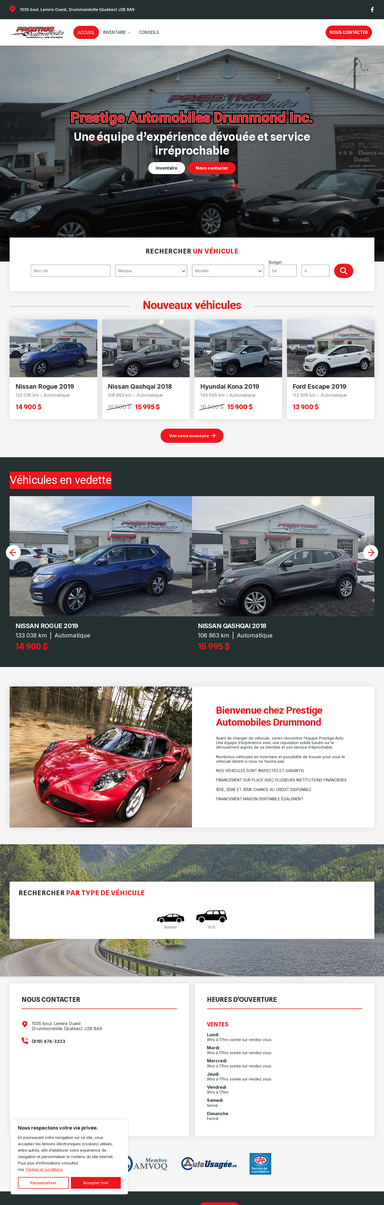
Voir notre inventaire (189, 435)
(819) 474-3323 (48, 1041)
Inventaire (114, 32)
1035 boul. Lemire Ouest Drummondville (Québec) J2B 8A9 (67, 1026)
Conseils (149, 32)
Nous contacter (349, 32)
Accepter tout (95, 1182)
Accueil (86, 32)
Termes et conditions (44, 1169)
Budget (301, 268)
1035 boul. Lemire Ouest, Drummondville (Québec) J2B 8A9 (77, 9)
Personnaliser (43, 1182)
